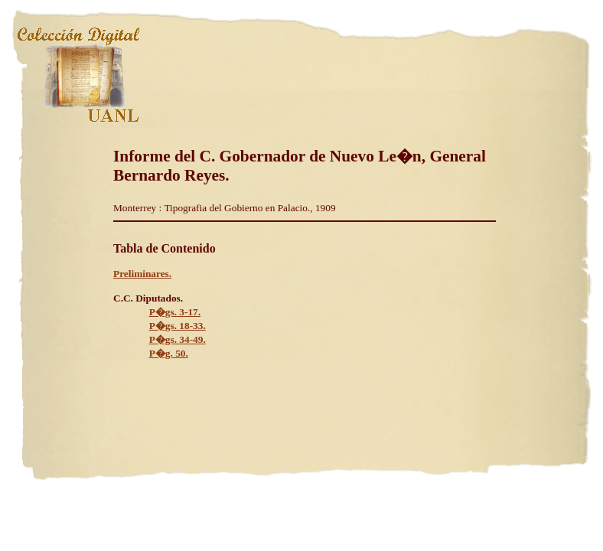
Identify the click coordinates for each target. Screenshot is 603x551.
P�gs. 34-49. (177, 339)
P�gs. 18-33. (177, 325)
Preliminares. (142, 273)
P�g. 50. (168, 353)
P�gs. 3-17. (174, 312)
